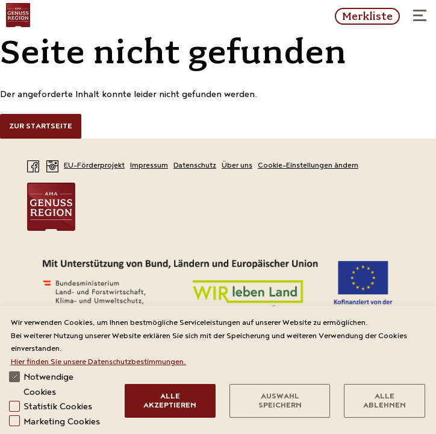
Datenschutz (194, 166)
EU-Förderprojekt (94, 166)
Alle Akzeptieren (169, 401)
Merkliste (367, 16)
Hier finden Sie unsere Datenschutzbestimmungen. (98, 362)
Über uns (237, 166)
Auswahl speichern (280, 401)
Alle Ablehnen (384, 401)
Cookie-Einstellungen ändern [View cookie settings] (308, 166)
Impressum (149, 166)
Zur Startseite (40, 127)
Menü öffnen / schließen (416, 11)
